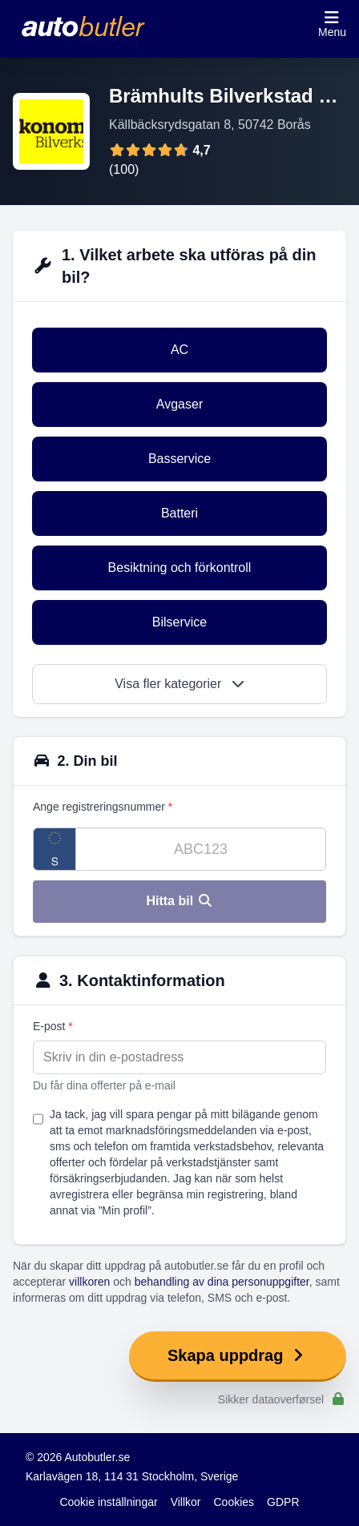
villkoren (89, 1281)
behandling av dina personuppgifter (222, 1281)
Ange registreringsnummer (102, 806)
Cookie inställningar (108, 1502)
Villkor (186, 1502)
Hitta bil (179, 901)
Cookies (234, 1502)
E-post (53, 1026)
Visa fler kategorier (179, 684)
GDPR (283, 1502)
